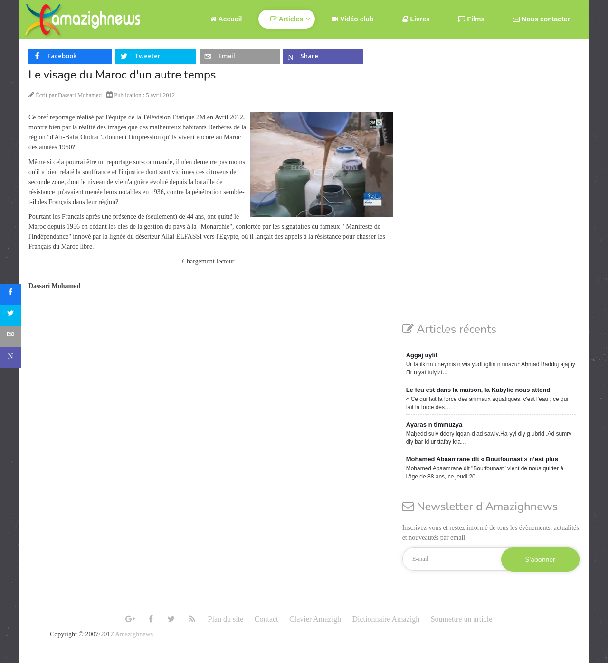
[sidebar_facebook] (10, 294)
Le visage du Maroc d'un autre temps (122, 74)
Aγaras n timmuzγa (434, 424)
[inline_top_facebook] (70, 56)
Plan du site (226, 619)
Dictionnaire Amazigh (385, 619)
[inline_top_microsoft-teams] (323, 56)
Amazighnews (134, 634)
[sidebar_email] (10, 336)
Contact (266, 619)
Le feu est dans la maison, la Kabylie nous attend (478, 389)
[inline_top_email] (240, 56)
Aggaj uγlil (421, 355)
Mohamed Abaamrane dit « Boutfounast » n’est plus (482, 459)
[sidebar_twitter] (10, 315)
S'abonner (540, 559)
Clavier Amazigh (315, 619)
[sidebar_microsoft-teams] (10, 357)
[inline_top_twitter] (155, 56)
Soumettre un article (462, 619)
